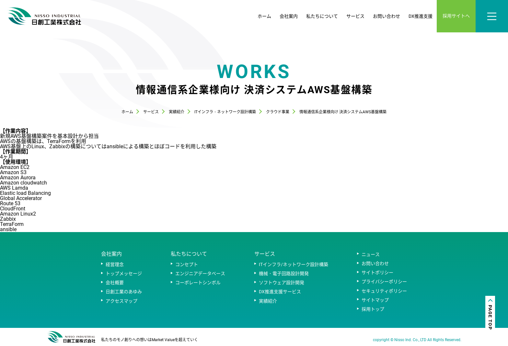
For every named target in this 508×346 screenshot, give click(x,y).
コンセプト (186, 264)
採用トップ (373, 309)
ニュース (371, 254)
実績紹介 (268, 301)
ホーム (264, 16)
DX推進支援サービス (280, 291)
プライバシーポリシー (384, 281)
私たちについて (322, 16)
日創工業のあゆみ (124, 291)
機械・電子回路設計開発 (284, 273)
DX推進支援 (421, 16)
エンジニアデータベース (200, 273)
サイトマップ (375, 300)
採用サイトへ (456, 15)
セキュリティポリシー (384, 291)
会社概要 (115, 282)
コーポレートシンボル (198, 282)
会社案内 (289, 16)
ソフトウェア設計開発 (281, 282)
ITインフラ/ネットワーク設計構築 (293, 264)
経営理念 (115, 264)
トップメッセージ (124, 273)
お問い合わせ (386, 16)
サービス (355, 16)
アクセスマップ (121, 301)
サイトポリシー (377, 272)
